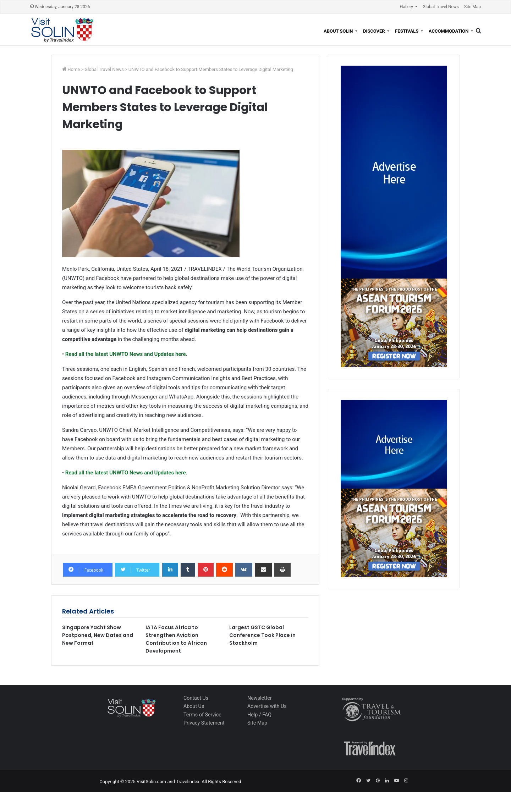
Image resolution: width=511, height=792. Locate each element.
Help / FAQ (259, 714)
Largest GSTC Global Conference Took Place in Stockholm (262, 635)
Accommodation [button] (449, 31)
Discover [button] (374, 31)
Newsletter (259, 698)
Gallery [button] (407, 6)
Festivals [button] (407, 31)
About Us (193, 706)
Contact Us (195, 698)
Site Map (472, 6)
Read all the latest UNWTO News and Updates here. (125, 354)
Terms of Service (202, 714)
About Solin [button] (339, 31)
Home (74, 69)
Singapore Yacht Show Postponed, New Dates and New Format (97, 635)
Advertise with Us (267, 706)
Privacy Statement (204, 723)
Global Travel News (441, 6)
